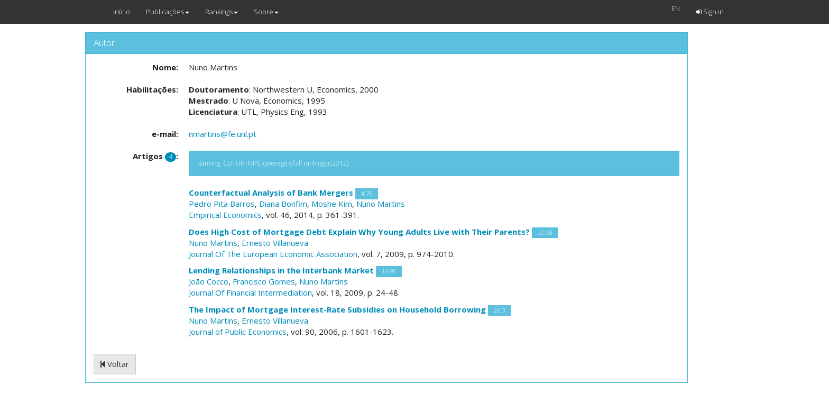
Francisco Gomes (264, 281)
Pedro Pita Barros (222, 203)
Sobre (266, 11)
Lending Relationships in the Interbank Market (281, 270)
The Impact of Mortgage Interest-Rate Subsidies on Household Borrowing (337, 309)
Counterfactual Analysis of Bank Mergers (271, 192)
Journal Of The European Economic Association (273, 254)
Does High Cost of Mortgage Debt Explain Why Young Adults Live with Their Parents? (359, 231)
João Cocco (208, 281)
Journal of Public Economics (238, 331)
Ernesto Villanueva (275, 242)
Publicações (167, 11)
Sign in (710, 11)
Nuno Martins (380, 203)
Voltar (114, 364)
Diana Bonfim (283, 203)
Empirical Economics (225, 214)
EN (675, 8)
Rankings (221, 11)
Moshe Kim (331, 203)
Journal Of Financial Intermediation (250, 292)
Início (121, 11)
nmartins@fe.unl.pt (222, 134)
